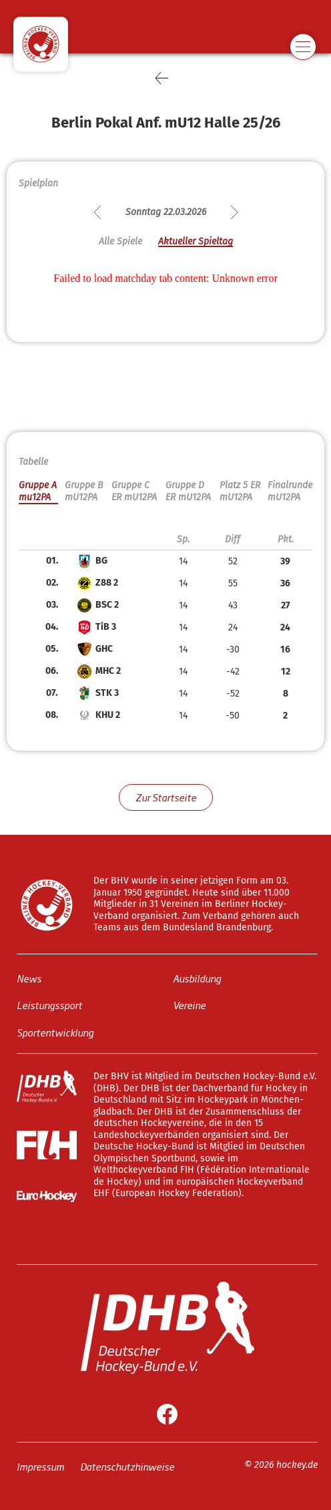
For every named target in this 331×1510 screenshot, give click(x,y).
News (29, 977)
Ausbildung (197, 977)
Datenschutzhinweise (127, 1466)
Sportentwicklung (55, 1031)
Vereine (189, 1005)
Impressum (40, 1466)
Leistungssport (49, 1005)
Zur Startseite (165, 797)
